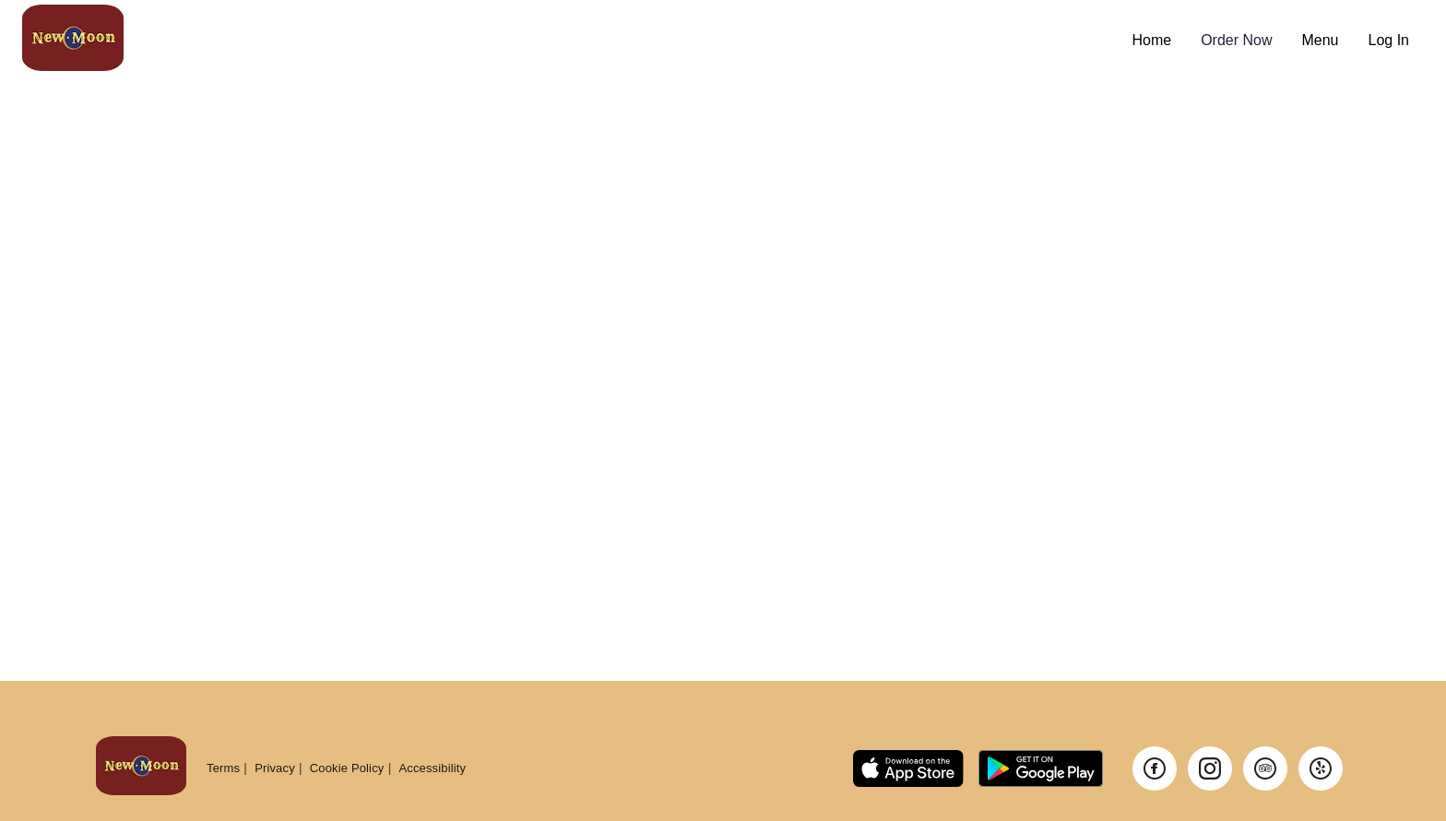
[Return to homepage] (141, 768)
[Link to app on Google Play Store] (1040, 768)
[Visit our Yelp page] (1320, 768)
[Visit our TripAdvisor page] (1265, 768)
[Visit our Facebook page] (1154, 768)
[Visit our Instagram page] (1210, 768)
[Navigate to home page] (569, 40)
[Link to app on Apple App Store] (908, 768)
